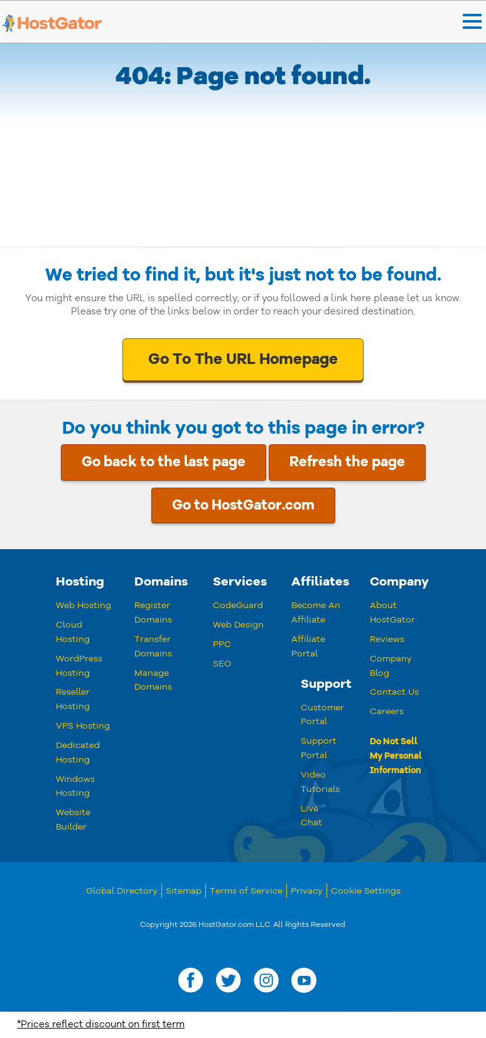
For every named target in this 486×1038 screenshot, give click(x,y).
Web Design (238, 625)
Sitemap (184, 891)
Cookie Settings (366, 891)
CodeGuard (238, 605)
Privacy (307, 891)
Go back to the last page (164, 461)
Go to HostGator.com (243, 505)
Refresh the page (347, 461)
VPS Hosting (83, 726)
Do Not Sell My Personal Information (396, 756)
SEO (222, 664)
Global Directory (122, 891)
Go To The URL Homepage (243, 359)
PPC (222, 644)
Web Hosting (83, 605)
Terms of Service (246, 891)
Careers (387, 711)
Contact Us (394, 692)
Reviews (387, 639)
